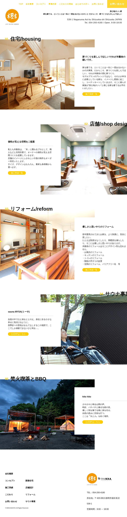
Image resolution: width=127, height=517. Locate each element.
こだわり (9, 494)
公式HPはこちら (18, 334)
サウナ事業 (30, 501)
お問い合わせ (98, 4)
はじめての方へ (82, 4)
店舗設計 (29, 488)
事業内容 (53, 4)
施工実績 (9, 488)
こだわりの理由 (66, 4)
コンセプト (41, 4)
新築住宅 (29, 481)
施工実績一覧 (91, 94)
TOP (21, 4)
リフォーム (30, 494)
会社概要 (30, 4)
